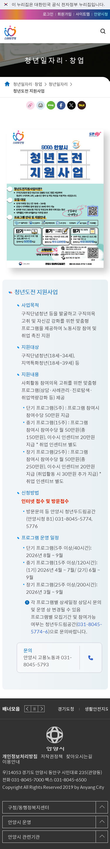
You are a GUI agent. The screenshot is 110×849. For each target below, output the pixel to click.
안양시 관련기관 (24, 836)
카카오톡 (81, 105)
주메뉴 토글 (92, 31)
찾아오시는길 (79, 756)
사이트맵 (83, 14)
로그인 (48, 14)
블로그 (51, 105)
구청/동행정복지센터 (28, 807)
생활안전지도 (97, 709)
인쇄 (40, 105)
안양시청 (101, 14)
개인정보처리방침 (20, 756)
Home (7, 84)
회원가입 (64, 14)
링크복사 (30, 105)
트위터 (71, 105)
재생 (34, 708)
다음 (41, 708)
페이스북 (61, 105)
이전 (27, 708)
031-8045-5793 (47, 661)
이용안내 (11, 761)
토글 (103, 31)
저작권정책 (52, 756)
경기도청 (66, 709)
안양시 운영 (19, 822)
